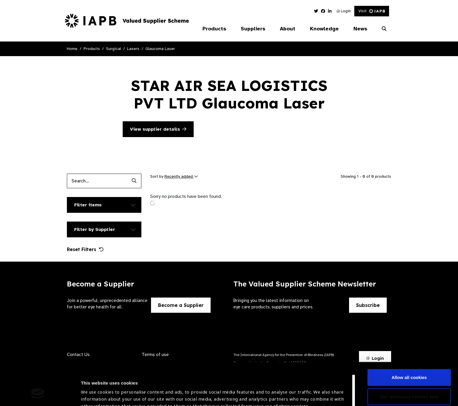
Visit (371, 10)
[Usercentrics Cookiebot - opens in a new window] (37, 394)
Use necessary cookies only (409, 359)
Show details (94, 388)
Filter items (88, 205)
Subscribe (368, 305)
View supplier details (158, 129)
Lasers (133, 48)
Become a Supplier (181, 305)
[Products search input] (97, 181)
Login (343, 10)
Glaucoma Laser (160, 48)
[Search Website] (384, 28)
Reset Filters (85, 249)
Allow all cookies (409, 340)
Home (72, 48)
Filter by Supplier (94, 229)
